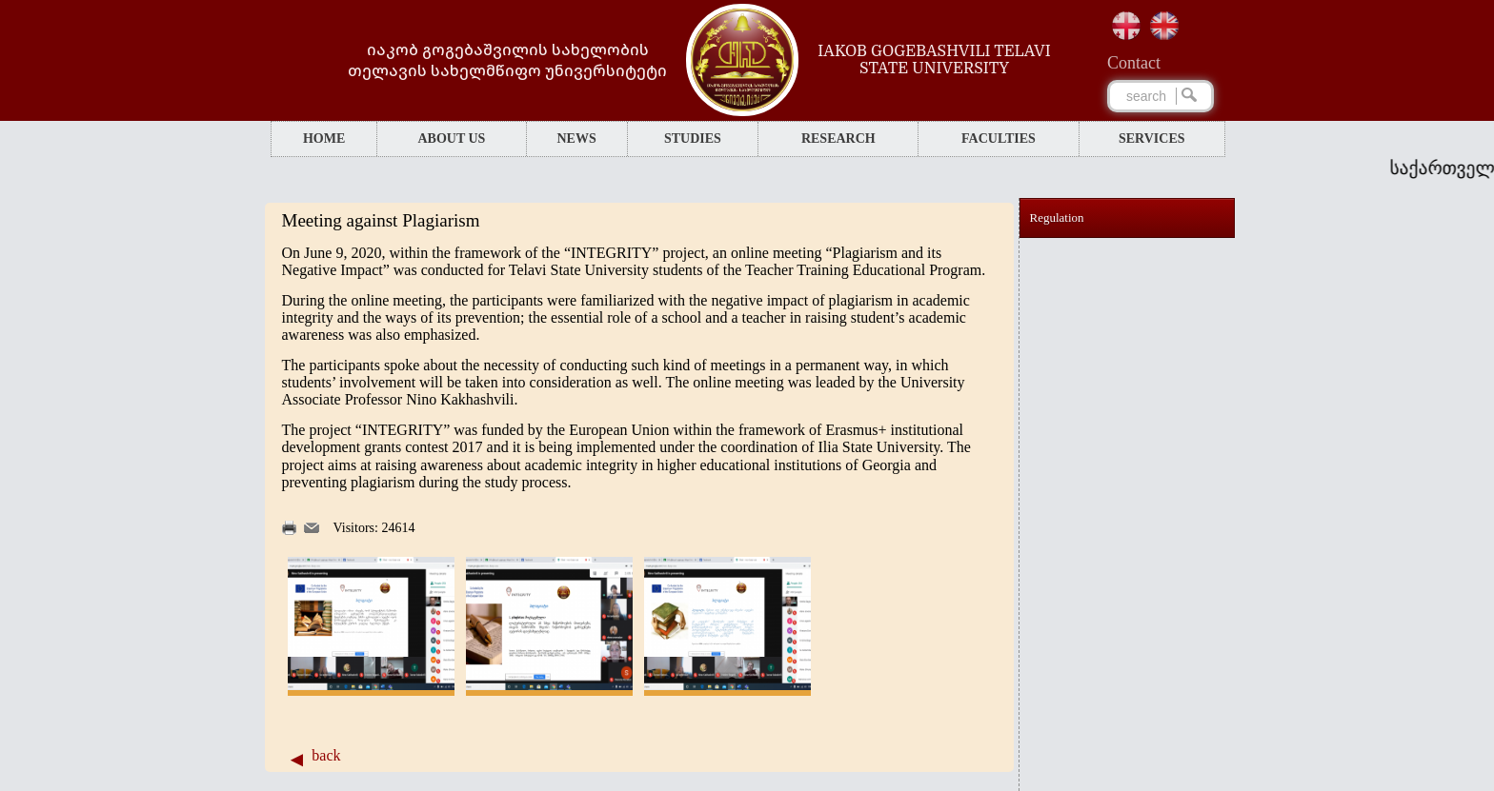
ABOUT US (451, 138)
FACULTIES (998, 138)
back (326, 755)
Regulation (1057, 217)
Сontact (1134, 62)
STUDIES (692, 138)
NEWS (576, 138)
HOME (324, 138)
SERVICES (1152, 138)
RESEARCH (838, 138)
